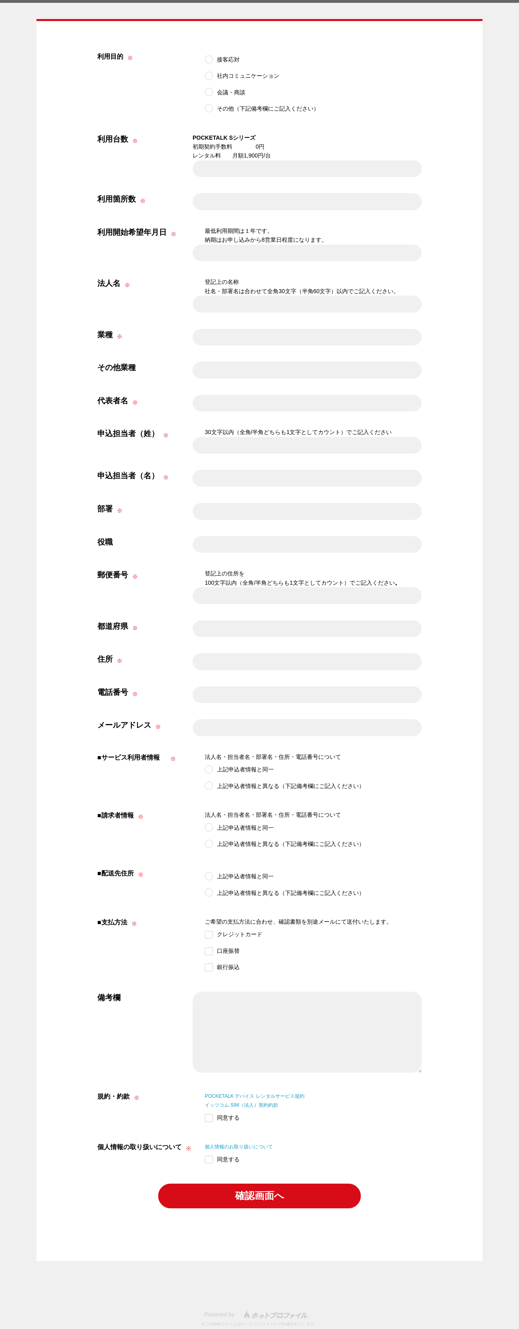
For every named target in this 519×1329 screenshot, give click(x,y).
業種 (105, 334)
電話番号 (112, 692)
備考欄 (108, 997)
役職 (105, 542)
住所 (105, 659)
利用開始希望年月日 (132, 232)
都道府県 (112, 626)
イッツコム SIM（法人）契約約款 (247, 1104)
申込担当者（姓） (128, 433)
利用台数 (112, 139)
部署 (105, 509)
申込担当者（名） (128, 475)
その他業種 (116, 367)
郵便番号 (112, 575)
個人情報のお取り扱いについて (244, 1146)
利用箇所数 (116, 199)
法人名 (108, 283)
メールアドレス (124, 725)
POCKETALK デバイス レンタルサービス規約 (263, 1096)
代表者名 (112, 400)
